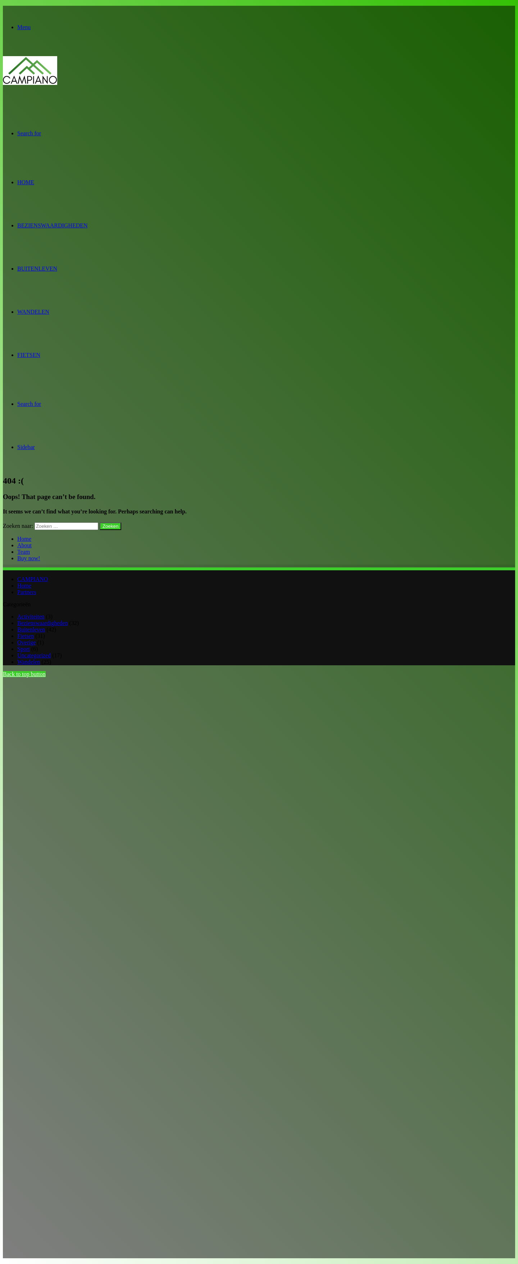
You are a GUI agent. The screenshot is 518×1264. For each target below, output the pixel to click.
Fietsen (28, 355)
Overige (26, 642)
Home (25, 182)
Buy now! (28, 558)
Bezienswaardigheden (52, 225)
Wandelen (33, 312)
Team (23, 552)
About (24, 545)
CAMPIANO (32, 579)
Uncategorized (34, 655)
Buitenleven (37, 269)
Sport (23, 649)
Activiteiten (31, 616)
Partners (26, 592)
